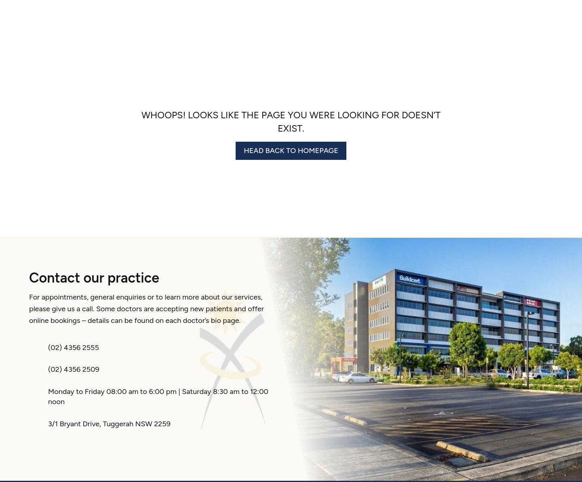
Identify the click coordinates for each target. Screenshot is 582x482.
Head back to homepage (291, 150)
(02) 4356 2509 (73, 369)
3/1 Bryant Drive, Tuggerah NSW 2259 (109, 423)
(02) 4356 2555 (73, 347)
